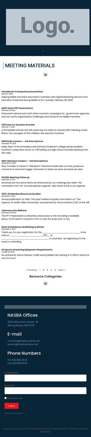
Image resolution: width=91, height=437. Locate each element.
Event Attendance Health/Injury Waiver (22, 227)
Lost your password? (13, 413)
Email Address (11, 373)
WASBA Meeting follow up (15, 177)
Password (9, 385)
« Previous (31, 270)
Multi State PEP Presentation (17, 108)
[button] (43, 50)
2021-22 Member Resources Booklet (21, 193)
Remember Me (13, 398)
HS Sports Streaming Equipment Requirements (27, 249)
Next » (61, 270)
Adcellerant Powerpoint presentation (22, 91)
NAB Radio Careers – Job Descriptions (22, 141)
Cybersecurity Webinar (14, 210)
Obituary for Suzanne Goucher (18, 124)
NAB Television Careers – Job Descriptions (24, 160)
